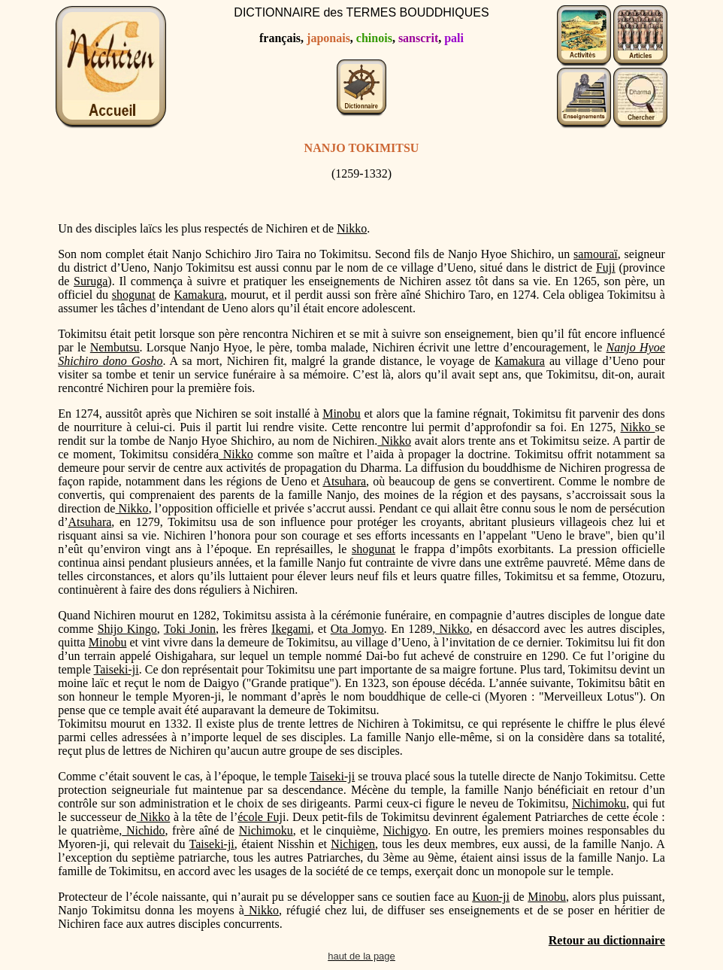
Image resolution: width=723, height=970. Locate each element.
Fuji (606, 267)
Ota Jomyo (357, 628)
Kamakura (199, 294)
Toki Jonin (190, 628)
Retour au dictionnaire (607, 940)
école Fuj (260, 816)
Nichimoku (599, 803)
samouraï (595, 254)
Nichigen (353, 844)
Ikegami (290, 628)
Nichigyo (405, 830)
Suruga (90, 281)
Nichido (143, 830)
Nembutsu (115, 347)
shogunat (134, 294)
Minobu (341, 413)
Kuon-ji (491, 896)
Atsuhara (344, 481)
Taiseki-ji (116, 669)
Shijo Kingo (127, 628)
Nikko (352, 228)
